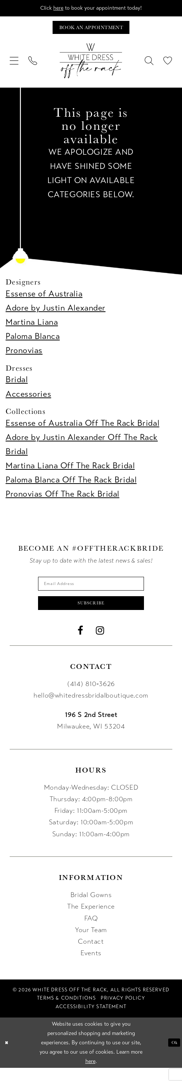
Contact (91, 956)
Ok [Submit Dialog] (172, 1056)
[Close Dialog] (8, 1056)
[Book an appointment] (90, 31)
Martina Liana (32, 327)
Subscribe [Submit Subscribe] (91, 615)
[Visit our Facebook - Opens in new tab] (81, 644)
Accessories (28, 399)
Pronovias (24, 355)
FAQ (91, 932)
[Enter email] (91, 590)
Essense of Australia (44, 299)
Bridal (17, 385)
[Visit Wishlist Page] (168, 66)
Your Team (91, 944)
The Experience (91, 920)
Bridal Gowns (91, 909)
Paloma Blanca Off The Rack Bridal (71, 485)
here (49, 9)
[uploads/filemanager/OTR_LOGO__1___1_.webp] (90, 66)
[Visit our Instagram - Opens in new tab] (100, 644)
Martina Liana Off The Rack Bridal (70, 471)
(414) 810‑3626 (91, 697)
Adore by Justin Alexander (56, 313)
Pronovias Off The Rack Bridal (62, 499)
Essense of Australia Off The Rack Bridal (82, 428)
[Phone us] (32, 66)
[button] (14, 66)
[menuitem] (14, 66)
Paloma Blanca (33, 341)
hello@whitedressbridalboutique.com (91, 709)
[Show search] (149, 66)
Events (91, 967)
